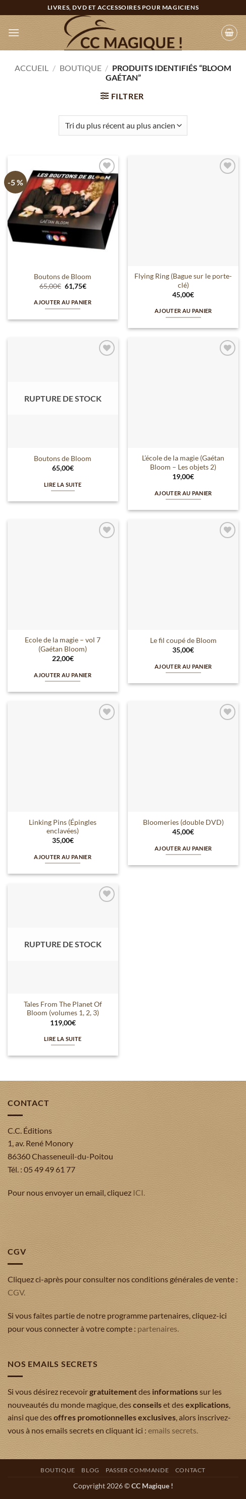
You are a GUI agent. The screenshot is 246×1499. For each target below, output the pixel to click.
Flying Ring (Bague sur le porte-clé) (183, 280)
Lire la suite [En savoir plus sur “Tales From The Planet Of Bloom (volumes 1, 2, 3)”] (62, 1038)
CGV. (16, 1292)
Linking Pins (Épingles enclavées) (62, 826)
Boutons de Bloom (62, 277)
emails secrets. (173, 1430)
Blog (90, 1470)
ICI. (139, 1192)
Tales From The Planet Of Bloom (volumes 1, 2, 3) (63, 1008)
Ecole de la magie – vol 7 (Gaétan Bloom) (63, 644)
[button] (14, 32)
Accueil (31, 68)
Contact (190, 1470)
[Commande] (123, 125)
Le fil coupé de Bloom (183, 640)
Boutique (81, 68)
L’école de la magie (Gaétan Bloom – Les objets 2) (183, 462)
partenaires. (158, 1328)
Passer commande (137, 1470)
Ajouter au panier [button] (62, 302)
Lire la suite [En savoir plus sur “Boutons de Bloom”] (62, 484)
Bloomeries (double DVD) (183, 822)
